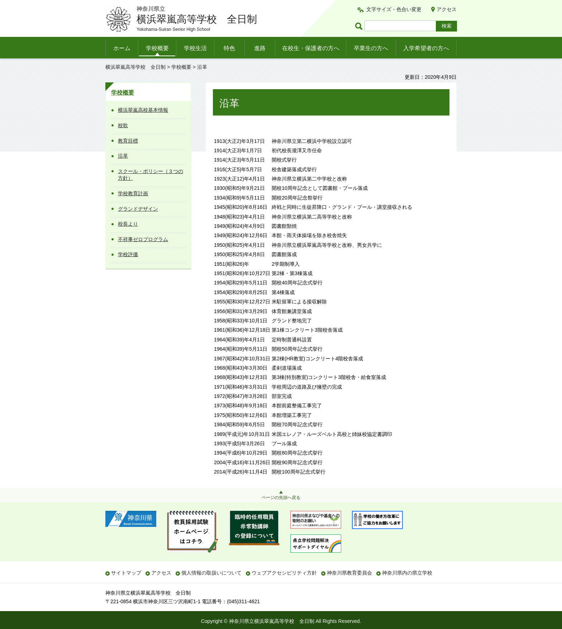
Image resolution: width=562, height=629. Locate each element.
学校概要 (157, 48)
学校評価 (128, 254)
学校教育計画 (133, 193)
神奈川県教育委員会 (349, 573)
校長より (128, 224)
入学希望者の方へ (426, 48)
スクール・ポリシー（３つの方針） (150, 174)
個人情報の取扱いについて (211, 573)
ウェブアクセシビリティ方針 (284, 573)
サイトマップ (126, 573)
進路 (260, 48)
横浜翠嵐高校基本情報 (143, 110)
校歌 (123, 125)
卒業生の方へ (371, 48)
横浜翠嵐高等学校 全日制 (135, 67)
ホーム (121, 48)
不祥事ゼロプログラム (143, 239)
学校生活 (195, 48)
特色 (229, 48)
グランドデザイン (138, 209)
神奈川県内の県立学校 (407, 573)
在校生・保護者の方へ (310, 48)
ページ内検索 (360, 26)
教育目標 (128, 141)
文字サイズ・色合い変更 (394, 9)
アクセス (447, 9)
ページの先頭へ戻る (281, 497)
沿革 (123, 156)
